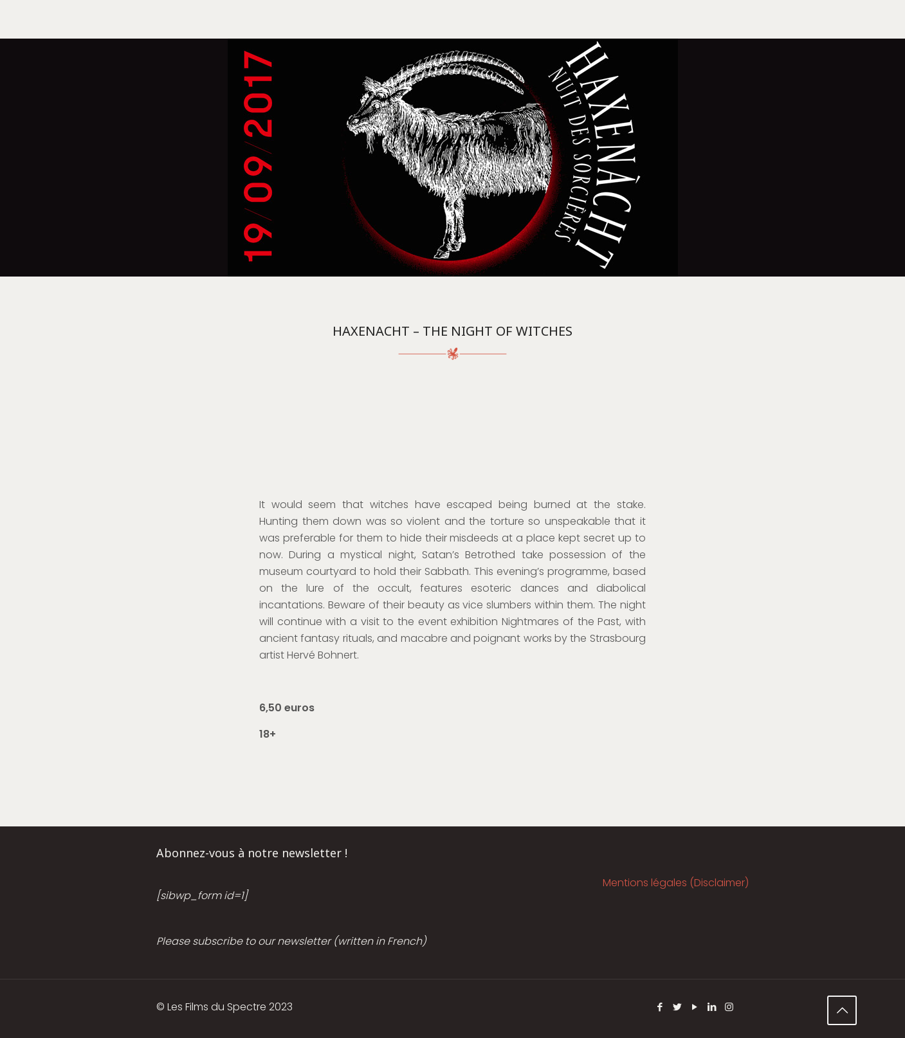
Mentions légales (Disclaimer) (676, 882)
